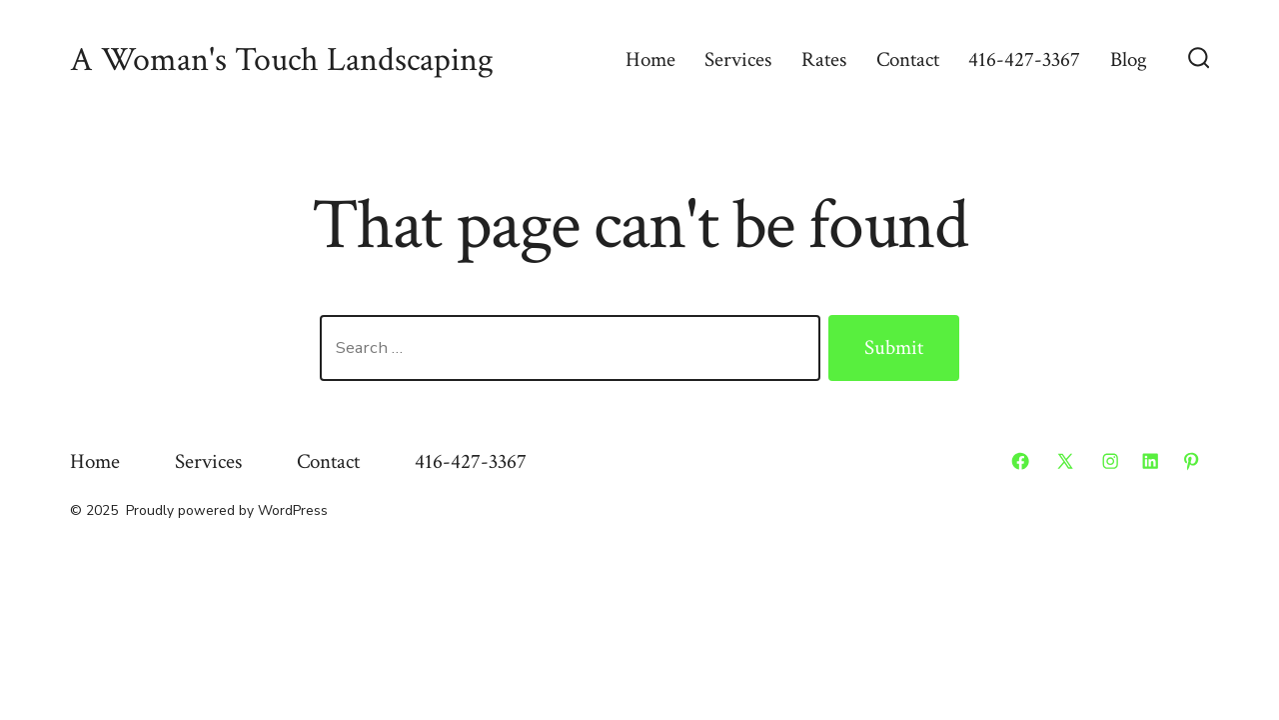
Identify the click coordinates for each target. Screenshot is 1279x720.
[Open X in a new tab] (1065, 461)
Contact (907, 59)
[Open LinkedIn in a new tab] (1150, 461)
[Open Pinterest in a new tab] (1191, 461)
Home (650, 59)
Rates (823, 59)
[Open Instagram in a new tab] (1110, 461)
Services (737, 59)
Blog (1128, 59)
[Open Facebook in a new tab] (1020, 461)
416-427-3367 (1024, 59)
